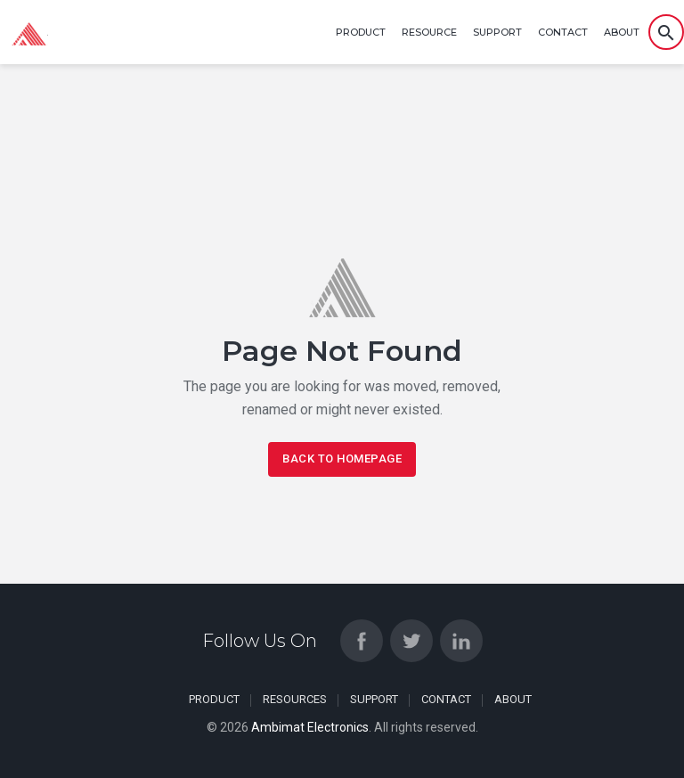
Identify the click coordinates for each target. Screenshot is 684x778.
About (621, 32)
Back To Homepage (342, 458)
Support (497, 32)
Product (361, 32)
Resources (295, 699)
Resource (429, 32)
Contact (563, 32)
